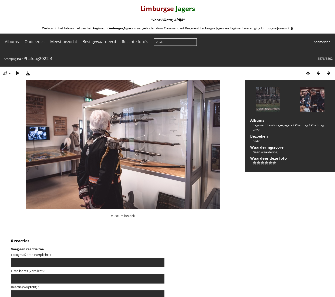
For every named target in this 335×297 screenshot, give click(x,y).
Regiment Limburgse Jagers (272, 125)
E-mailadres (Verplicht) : (28, 271)
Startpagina (12, 59)
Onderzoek (35, 41)
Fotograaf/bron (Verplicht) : (31, 254)
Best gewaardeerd (99, 41)
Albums (12, 41)
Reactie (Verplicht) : (25, 287)
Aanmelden (322, 42)
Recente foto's (135, 41)
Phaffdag (301, 125)
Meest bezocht (63, 41)
